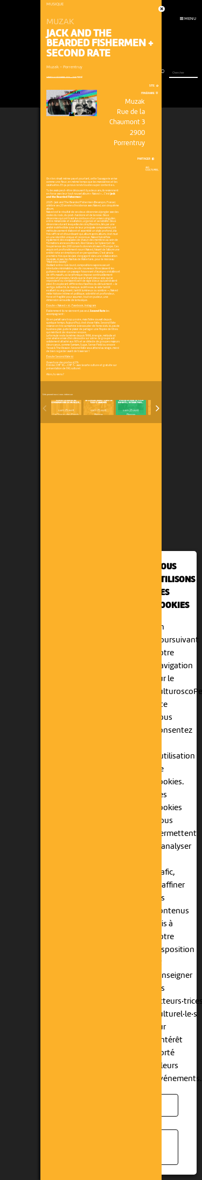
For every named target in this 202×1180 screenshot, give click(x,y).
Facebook (77, 306)
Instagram (90, 306)
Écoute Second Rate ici (59, 357)
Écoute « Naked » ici (58, 306)
